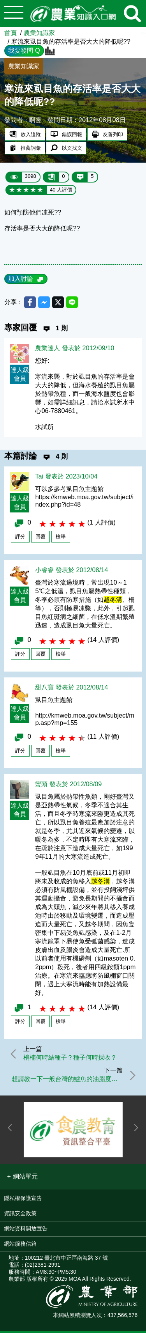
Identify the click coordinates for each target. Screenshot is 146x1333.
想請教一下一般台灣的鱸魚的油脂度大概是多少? (66, 1080)
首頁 (10, 32)
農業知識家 (39, 32)
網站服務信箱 (20, 1246)
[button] (22, 1178)
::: (143, 30)
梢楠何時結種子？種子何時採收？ (71, 1058)
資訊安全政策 (20, 1215)
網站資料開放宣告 (25, 1230)
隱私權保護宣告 (23, 1200)
